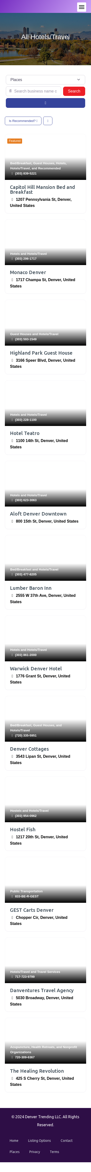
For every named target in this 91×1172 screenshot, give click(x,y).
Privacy (34, 1152)
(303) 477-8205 (26, 574)
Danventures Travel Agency (42, 990)
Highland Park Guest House (41, 353)
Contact (67, 1141)
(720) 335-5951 (26, 735)
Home (14, 1141)
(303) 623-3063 (26, 500)
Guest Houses (43, 163)
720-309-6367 (25, 1057)
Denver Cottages (29, 749)
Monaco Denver (28, 272)
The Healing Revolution (37, 1071)
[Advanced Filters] (45, 103)
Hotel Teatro (25, 433)
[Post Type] (45, 80)
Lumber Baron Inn (30, 588)
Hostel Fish (22, 829)
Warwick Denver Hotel (36, 668)
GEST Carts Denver (32, 910)
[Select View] (48, 121)
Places (15, 1152)
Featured (15, 141)
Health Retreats (42, 1047)
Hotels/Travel (20, 168)
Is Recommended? (23, 121)
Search (76, 90)
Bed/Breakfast (20, 163)
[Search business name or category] (33, 91)
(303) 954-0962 (26, 816)
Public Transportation (26, 891)
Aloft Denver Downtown (38, 514)
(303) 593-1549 (26, 339)
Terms (54, 1152)
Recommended (49, 168)
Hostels (16, 810)
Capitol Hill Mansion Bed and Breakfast (42, 189)
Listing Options (39, 1141)
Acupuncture (20, 1047)
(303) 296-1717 (26, 258)
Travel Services (48, 972)
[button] (81, 7)
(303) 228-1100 (26, 420)
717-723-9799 (25, 976)
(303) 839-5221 (26, 173)
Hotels (61, 163)
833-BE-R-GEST (27, 896)
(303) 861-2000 (26, 655)
